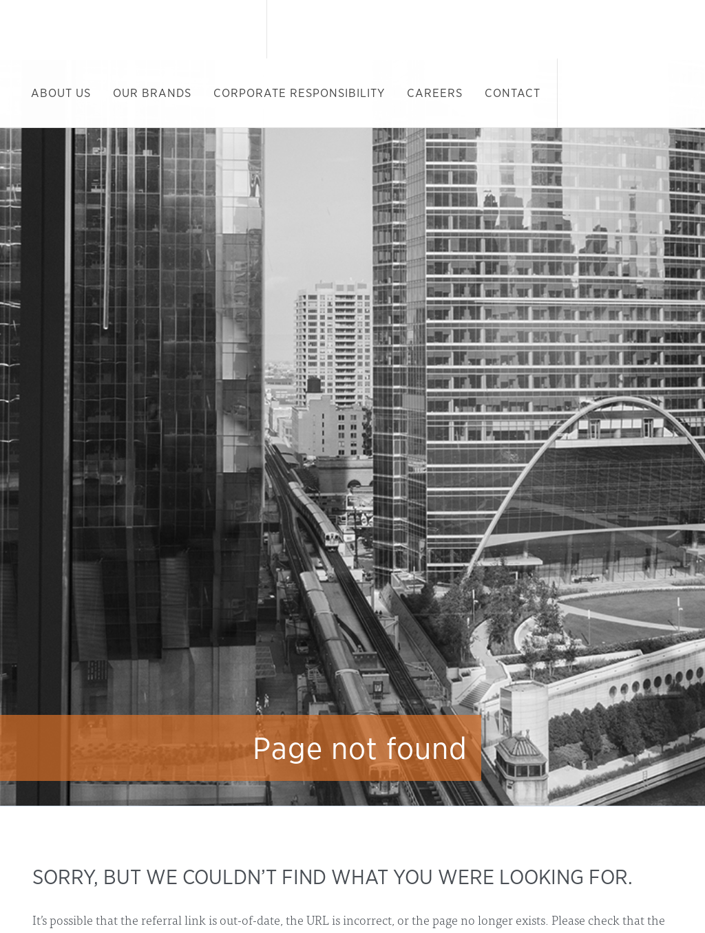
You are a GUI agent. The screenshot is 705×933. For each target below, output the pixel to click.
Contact (512, 93)
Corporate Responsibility (299, 93)
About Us (61, 93)
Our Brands (152, 93)
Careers (435, 93)
